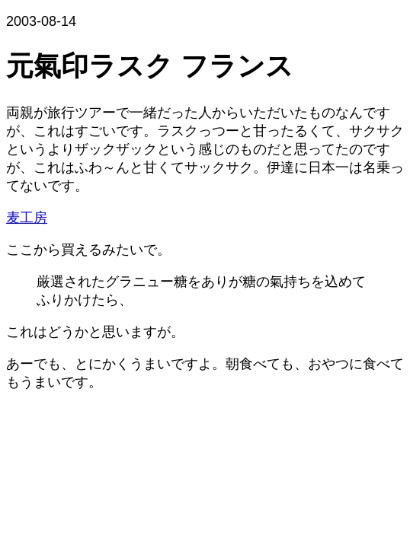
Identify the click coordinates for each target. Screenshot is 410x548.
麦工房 (26, 217)
